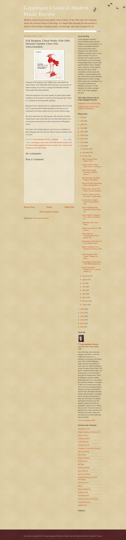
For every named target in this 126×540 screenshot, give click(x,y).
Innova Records (83, 471)
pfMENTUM (82, 505)
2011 (82, 327)
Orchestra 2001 (83, 492)
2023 (82, 124)
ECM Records (82, 461)
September (86, 276)
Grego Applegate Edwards (89, 344)
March (84, 297)
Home (49, 207)
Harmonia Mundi (83, 468)
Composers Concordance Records (89, 448)
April (84, 294)
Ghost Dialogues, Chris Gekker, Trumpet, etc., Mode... (90, 256)
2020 (82, 135)
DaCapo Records (83, 451)
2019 (82, 139)
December (86, 149)
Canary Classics (83, 435)
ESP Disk (81, 464)
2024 (82, 121)
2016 (82, 309)
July (84, 283)
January (85, 304)
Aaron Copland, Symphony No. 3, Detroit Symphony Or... (91, 217)
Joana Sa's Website (84, 474)
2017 (82, 146)
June (84, 287)
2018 (82, 142)
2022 (82, 128)
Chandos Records (84, 445)
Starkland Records (84, 502)
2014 (82, 316)
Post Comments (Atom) (41, 218)
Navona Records (83, 483)
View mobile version (49, 211)
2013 (82, 320)
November (86, 152)
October (85, 156)
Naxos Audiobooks (84, 489)
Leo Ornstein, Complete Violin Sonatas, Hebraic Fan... (90, 202)
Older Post (69, 207)
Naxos (80, 486)
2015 (82, 313)
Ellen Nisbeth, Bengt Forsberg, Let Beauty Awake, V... (89, 172)
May (84, 290)
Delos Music (82, 455)
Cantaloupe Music (84, 438)
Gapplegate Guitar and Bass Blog (89, 103)
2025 (82, 117)
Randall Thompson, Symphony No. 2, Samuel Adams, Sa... (91, 269)
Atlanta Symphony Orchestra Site (89, 432)
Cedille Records (83, 442)
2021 (82, 132)
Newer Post (29, 207)
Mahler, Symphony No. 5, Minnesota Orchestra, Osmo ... (92, 249)
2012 (82, 323)
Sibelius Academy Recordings (88, 499)
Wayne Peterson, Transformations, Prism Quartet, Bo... (90, 236)
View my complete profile (86, 420)
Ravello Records (83, 496)
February (85, 301)
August (85, 280)
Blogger (99, 536)
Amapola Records (84, 429)
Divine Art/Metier (84, 458)
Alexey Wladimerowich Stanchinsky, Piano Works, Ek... (91, 209)
